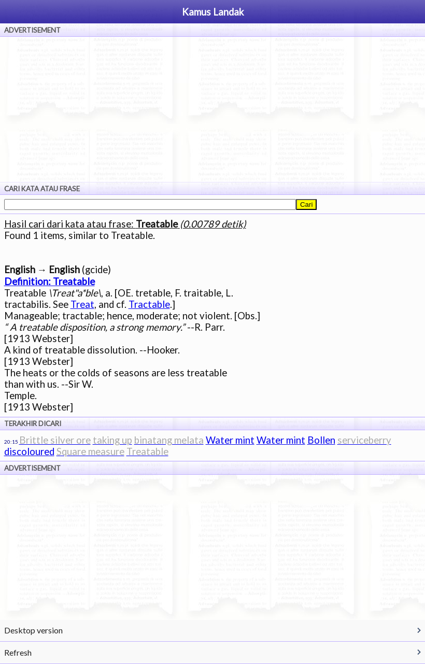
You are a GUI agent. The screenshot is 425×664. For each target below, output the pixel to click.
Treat (82, 304)
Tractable (149, 304)
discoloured (29, 451)
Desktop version (33, 630)
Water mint (230, 440)
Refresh (18, 652)
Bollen (321, 440)
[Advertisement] (212, 109)
